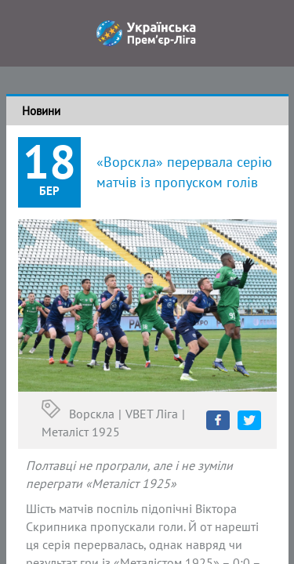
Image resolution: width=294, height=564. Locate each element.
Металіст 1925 (81, 431)
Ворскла (91, 413)
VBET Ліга (151, 413)
